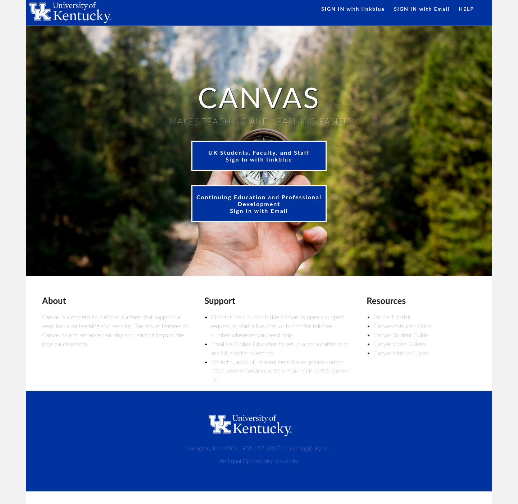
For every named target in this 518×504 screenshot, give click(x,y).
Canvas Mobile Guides (401, 352)
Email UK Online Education (244, 343)
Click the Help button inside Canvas (254, 316)
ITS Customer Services (238, 370)
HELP (466, 9)
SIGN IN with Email (422, 9)
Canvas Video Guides (400, 343)
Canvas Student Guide (401, 334)
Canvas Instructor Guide (403, 325)
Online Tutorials (393, 316)
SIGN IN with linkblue (353, 9)
